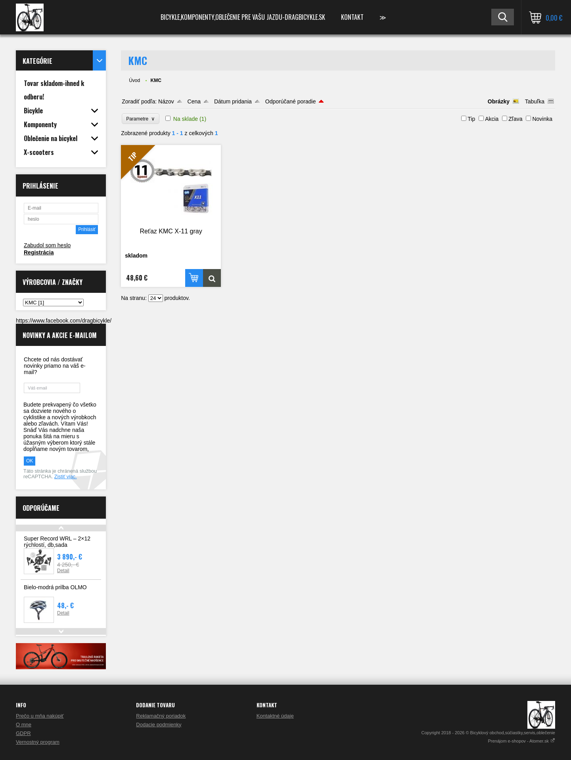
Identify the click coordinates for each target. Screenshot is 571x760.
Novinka (542, 119)
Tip (471, 119)
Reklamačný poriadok (161, 716)
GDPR (23, 733)
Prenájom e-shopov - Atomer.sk (521, 741)
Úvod (134, 80)
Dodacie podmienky (158, 725)
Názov (166, 101)
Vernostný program (37, 742)
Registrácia (39, 252)
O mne (23, 725)
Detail (63, 570)
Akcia (491, 119)
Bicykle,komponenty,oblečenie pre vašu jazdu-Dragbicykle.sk (243, 17)
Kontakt (352, 17)
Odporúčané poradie (290, 101)
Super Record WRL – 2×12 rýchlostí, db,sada (57, 541)
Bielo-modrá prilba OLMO (55, 587)
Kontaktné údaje (275, 716)
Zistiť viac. (65, 476)
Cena (194, 101)
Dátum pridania (233, 101)
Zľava (515, 119)
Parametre (140, 119)
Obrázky (499, 101)
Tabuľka (534, 101)
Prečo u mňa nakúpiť (40, 716)
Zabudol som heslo (47, 245)
